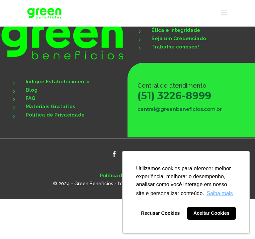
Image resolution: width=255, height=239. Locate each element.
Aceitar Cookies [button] (211, 213)
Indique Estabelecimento (58, 82)
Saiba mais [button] (220, 193)
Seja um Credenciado (178, 38)
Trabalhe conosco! (175, 47)
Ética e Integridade (175, 30)
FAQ (31, 98)
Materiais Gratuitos (50, 107)
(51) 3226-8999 (174, 96)
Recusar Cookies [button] (160, 213)
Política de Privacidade (55, 115)
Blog (32, 90)
